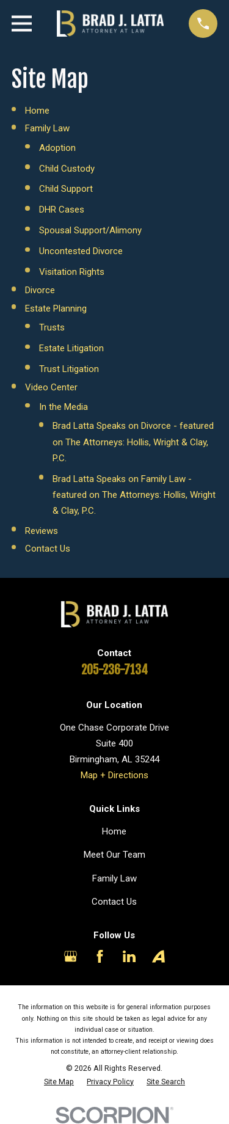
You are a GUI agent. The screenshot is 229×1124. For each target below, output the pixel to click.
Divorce (40, 290)
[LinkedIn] (129, 956)
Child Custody (67, 168)
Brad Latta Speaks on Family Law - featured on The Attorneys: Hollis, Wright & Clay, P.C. (134, 495)
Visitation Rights (71, 271)
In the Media (63, 406)
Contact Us (47, 548)
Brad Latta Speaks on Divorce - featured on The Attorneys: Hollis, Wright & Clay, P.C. (133, 442)
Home (37, 110)
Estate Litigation (71, 348)
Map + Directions (114, 775)
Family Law (47, 128)
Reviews (41, 530)
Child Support (66, 188)
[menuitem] (59, 1082)
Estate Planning (56, 308)
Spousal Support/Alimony (90, 230)
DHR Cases (61, 209)
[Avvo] (158, 956)
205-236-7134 (114, 669)
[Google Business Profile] (70, 956)
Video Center (51, 387)
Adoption (57, 147)
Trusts (52, 327)
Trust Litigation (69, 368)
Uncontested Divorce (81, 251)
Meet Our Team (114, 854)
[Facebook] (99, 956)
